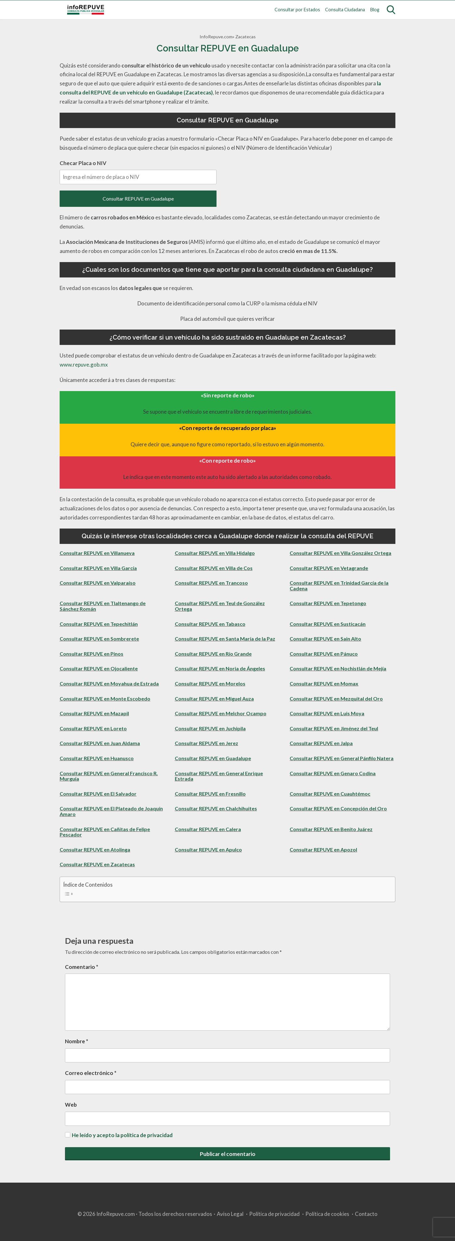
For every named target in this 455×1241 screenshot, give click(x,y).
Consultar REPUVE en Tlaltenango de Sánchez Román (103, 606)
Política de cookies (327, 1214)
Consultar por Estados (297, 9)
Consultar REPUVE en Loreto (93, 728)
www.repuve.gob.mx (84, 364)
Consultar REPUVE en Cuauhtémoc (330, 794)
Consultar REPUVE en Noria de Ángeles (220, 668)
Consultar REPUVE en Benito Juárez (331, 829)
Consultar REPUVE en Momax (324, 683)
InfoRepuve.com (216, 36)
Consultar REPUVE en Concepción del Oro (338, 808)
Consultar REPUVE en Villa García (98, 568)
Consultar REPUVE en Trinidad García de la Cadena (339, 585)
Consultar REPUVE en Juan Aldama (100, 743)
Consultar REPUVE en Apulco (208, 849)
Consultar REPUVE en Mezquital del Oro (336, 698)
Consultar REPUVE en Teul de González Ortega (220, 606)
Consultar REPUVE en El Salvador (98, 794)
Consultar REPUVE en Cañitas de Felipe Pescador (105, 832)
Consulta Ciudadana (345, 9)
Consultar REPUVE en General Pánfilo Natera (341, 758)
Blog (374, 9)
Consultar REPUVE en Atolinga (95, 849)
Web (71, 1104)
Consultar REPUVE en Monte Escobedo (105, 698)
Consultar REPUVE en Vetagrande (329, 568)
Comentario (81, 967)
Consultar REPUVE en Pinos (91, 654)
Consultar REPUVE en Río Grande (213, 654)
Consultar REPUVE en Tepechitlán (99, 624)
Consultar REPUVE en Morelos (210, 683)
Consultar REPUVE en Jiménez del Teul (334, 728)
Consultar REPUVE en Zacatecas (97, 864)
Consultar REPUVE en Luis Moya (327, 713)
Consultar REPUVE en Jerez (206, 743)
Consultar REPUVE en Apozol (323, 849)
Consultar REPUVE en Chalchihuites (216, 808)
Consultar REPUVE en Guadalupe (138, 198)
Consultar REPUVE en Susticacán (328, 624)
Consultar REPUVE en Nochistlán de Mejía (338, 668)
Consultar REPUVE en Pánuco (324, 654)
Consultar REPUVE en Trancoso (211, 583)
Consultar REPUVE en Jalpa (321, 743)
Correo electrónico (90, 1073)
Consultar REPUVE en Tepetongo (328, 603)
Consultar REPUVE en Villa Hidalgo (215, 553)
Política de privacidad (274, 1214)
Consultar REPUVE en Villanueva (97, 553)
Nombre (76, 1041)
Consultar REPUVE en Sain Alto (325, 639)
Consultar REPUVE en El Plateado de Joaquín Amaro (111, 811)
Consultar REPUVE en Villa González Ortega (340, 553)
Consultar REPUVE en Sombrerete (99, 639)
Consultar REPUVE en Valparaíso (98, 583)
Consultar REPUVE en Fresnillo (210, 794)
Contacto (366, 1214)
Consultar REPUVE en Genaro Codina (333, 773)
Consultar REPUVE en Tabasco (210, 624)
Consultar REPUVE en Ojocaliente (99, 668)
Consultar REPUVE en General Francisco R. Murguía (109, 776)
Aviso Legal (230, 1214)
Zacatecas (245, 36)
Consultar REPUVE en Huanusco (97, 758)
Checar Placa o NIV (138, 172)
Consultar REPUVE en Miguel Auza (214, 698)
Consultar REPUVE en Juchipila (210, 728)
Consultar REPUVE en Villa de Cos (214, 568)
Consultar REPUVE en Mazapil (94, 713)
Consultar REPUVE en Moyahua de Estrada (109, 683)
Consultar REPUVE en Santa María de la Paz (225, 639)
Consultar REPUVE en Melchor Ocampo (220, 713)
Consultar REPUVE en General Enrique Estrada (219, 776)
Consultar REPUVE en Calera (208, 829)
